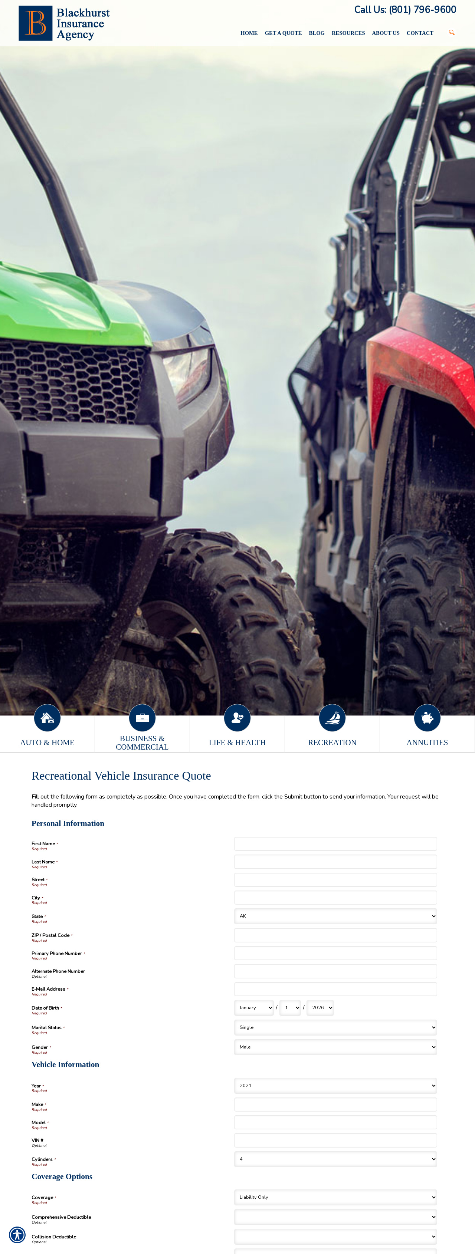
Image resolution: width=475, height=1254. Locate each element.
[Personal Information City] (335, 898)
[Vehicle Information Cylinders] (335, 1159)
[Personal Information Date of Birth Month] (254, 1008)
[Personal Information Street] (335, 880)
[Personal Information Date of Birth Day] (290, 1008)
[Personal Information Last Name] (335, 862)
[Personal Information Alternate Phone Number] (335, 971)
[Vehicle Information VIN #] (335, 1140)
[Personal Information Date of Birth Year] (320, 1008)
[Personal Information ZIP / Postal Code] (335, 935)
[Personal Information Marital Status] (335, 1028)
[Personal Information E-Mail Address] (335, 989)
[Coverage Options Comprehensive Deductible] (335, 1217)
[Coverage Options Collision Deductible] (335, 1237)
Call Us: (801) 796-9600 (405, 10)
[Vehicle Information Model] (335, 1122)
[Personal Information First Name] (335, 844)
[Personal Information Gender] (335, 1047)
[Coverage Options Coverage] (335, 1197)
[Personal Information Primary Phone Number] (335, 953)
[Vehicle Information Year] (335, 1086)
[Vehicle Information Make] (335, 1104)
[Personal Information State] (335, 916)
